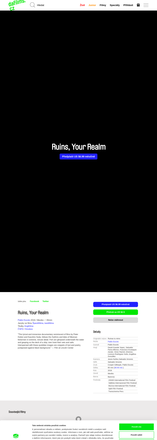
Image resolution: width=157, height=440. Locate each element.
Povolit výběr (136, 416)
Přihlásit (128, 5)
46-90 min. (118, 368)
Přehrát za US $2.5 (115, 312)
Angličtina (28, 326)
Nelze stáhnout (115, 320)
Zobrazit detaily (130, 435)
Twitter (46, 301)
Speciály (115, 5)
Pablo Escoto (24, 320)
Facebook (34, 301)
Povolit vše (136, 408)
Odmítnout (136, 424)
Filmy (103, 5)
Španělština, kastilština (43, 323)
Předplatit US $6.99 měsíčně (78, 156)
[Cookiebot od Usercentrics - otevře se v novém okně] (16, 435)
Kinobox (29, 329)
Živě (82, 5)
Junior (92, 5)
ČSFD (21, 329)
